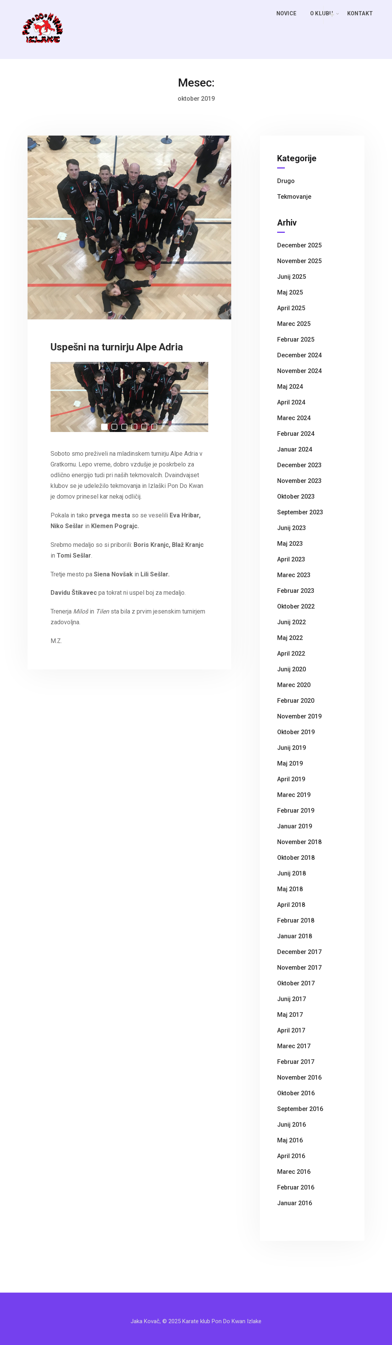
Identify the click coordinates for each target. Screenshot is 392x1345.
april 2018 (291, 904)
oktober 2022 (296, 606)
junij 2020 (291, 669)
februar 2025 (295, 339)
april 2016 (291, 1156)
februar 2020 (295, 700)
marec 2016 (293, 1171)
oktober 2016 (296, 1093)
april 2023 (291, 559)
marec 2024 (293, 418)
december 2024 (299, 355)
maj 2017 (290, 1014)
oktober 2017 (296, 983)
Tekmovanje (294, 196)
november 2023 (299, 480)
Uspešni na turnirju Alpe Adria (117, 347)
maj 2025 (290, 292)
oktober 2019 (296, 732)
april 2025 (291, 308)
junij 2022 (291, 622)
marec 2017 (293, 1046)
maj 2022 (290, 637)
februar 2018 (295, 920)
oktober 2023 (296, 496)
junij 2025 (291, 276)
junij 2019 (291, 747)
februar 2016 (295, 1187)
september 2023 (300, 512)
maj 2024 (290, 386)
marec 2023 (293, 575)
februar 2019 (295, 810)
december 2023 (299, 465)
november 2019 (299, 716)
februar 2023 (295, 590)
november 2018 (299, 842)
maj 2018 (290, 889)
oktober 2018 (296, 857)
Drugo (286, 181)
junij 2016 (291, 1124)
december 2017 (299, 952)
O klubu (324, 13)
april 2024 (291, 402)
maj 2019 (290, 763)
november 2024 (299, 371)
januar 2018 (294, 936)
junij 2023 (291, 528)
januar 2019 (294, 826)
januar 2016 (294, 1203)
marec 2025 (293, 323)
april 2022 (291, 653)
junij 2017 (291, 999)
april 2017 (291, 1030)
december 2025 (299, 245)
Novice (286, 13)
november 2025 (299, 261)
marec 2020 (293, 685)
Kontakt (360, 13)
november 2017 (299, 967)
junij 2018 (291, 873)
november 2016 (299, 1077)
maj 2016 (290, 1140)
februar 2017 (295, 1061)
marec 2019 (293, 794)
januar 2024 (294, 449)
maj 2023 (290, 543)
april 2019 (291, 779)
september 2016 (300, 1109)
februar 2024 (295, 433)
